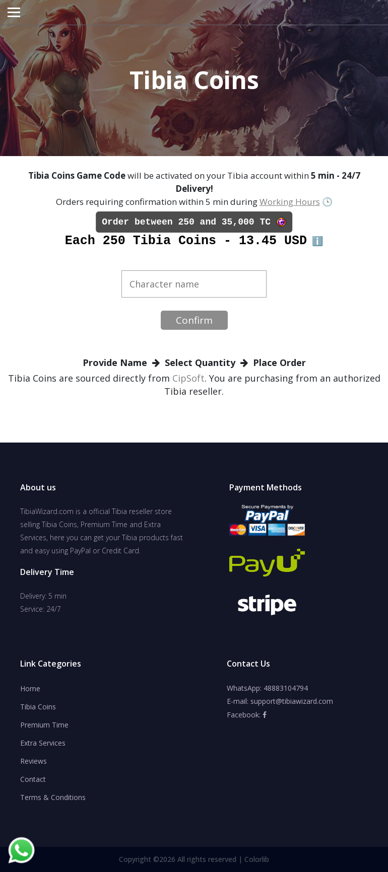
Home (30, 688)
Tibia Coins (38, 706)
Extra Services (43, 743)
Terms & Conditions (53, 797)
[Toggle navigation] (14, 12)
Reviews (33, 761)
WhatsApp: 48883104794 (267, 688)
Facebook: (247, 714)
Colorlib (256, 859)
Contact (33, 779)
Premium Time (44, 725)
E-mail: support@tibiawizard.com (280, 701)
